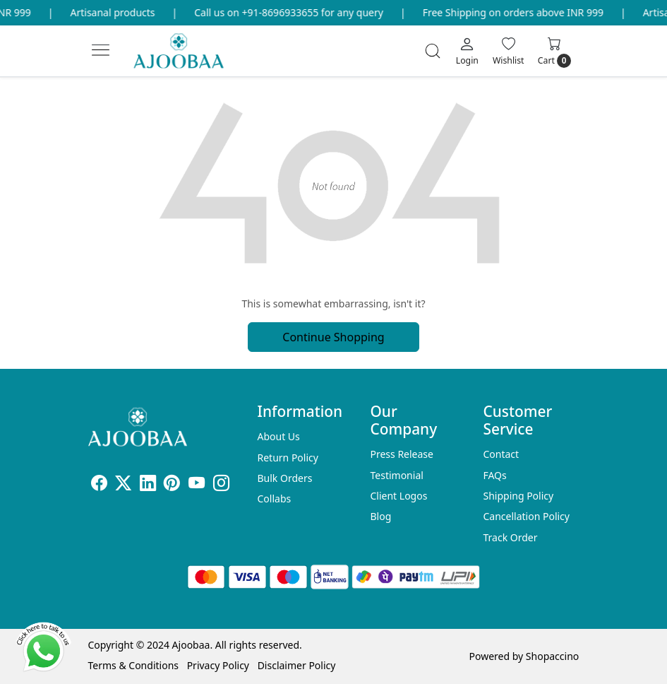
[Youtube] (197, 485)
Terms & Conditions (133, 665)
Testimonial (396, 475)
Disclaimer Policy (297, 665)
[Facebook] (99, 485)
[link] (432, 51)
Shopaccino (552, 656)
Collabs (275, 498)
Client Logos (398, 495)
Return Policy (288, 457)
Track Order (510, 537)
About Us (279, 436)
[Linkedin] (148, 485)
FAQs (494, 475)
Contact (501, 454)
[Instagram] (221, 485)
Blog (380, 516)
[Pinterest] (172, 485)
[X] (123, 485)
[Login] (467, 51)
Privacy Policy (218, 665)
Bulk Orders (285, 478)
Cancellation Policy (526, 516)
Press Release (401, 454)
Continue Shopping (333, 337)
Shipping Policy (518, 495)
